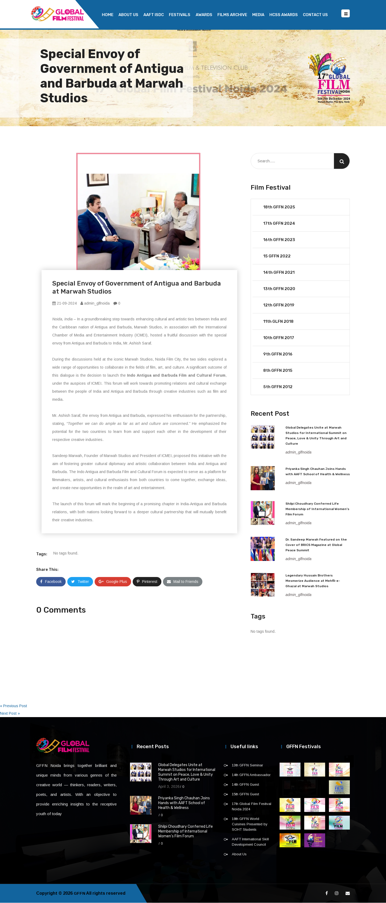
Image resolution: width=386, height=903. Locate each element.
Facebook (51, 582)
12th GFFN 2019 (278, 305)
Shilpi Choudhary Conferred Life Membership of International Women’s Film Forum (317, 509)
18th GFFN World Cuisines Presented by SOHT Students (250, 824)
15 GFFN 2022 (277, 256)
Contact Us (315, 14)
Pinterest (147, 582)
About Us (128, 14)
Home (107, 14)
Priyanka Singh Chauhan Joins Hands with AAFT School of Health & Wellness (184, 803)
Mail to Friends (182, 582)
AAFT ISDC (153, 14)
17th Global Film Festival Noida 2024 (251, 806)
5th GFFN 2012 (277, 387)
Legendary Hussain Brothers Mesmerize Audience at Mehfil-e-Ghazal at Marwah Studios (312, 581)
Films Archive (232, 14)
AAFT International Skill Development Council (250, 842)
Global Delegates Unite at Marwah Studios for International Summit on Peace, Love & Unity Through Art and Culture (186, 772)
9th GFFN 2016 (277, 354)
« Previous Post (13, 706)
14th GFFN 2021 (279, 272)
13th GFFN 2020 (279, 289)
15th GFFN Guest (245, 794)
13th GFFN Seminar (247, 765)
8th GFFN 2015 (277, 370)
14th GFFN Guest (245, 785)
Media (258, 14)
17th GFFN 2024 (279, 223)
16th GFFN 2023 (279, 240)
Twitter (80, 582)
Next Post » (10, 713)
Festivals (179, 14)
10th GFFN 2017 (278, 338)
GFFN (80, 893)
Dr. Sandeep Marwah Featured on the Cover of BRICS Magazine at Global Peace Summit (316, 545)
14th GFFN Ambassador (251, 775)
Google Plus (113, 582)
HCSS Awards (283, 14)
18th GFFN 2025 (279, 207)
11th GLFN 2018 (278, 321)
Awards (204, 14)
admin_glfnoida (95, 303)
